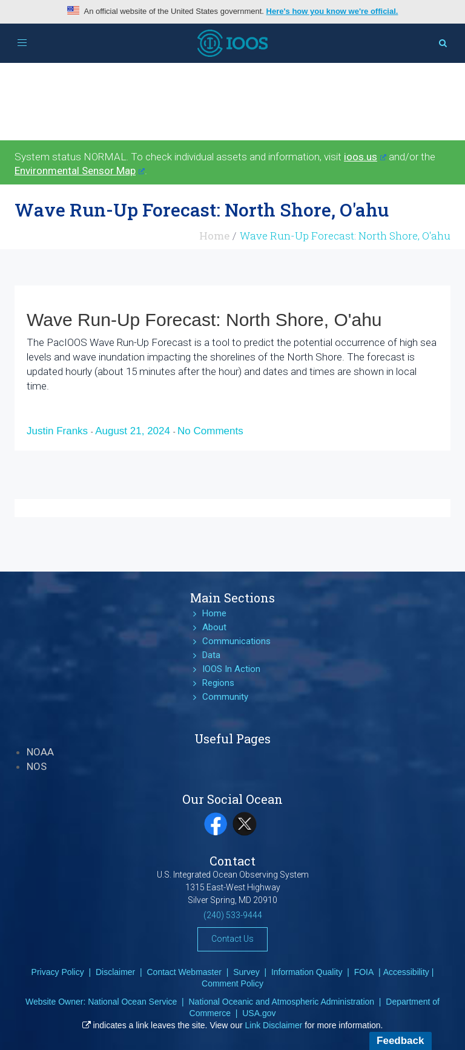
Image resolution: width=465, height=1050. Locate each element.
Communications (236, 641)
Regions (218, 682)
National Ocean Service (132, 1001)
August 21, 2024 (134, 431)
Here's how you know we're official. (332, 11)
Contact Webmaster (184, 972)
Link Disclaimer (274, 1025)
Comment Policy (232, 983)
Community (225, 696)
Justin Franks (59, 431)
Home (214, 236)
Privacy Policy (57, 972)
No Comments (210, 431)
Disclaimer (115, 972)
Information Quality (307, 972)
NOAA (40, 752)
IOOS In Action (231, 669)
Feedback (400, 1040)
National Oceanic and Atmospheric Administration (281, 1001)
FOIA (364, 972)
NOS (37, 766)
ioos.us (365, 157)
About (214, 627)
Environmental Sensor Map (80, 171)
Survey (246, 972)
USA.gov (258, 1013)
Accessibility (406, 972)
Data (211, 655)
